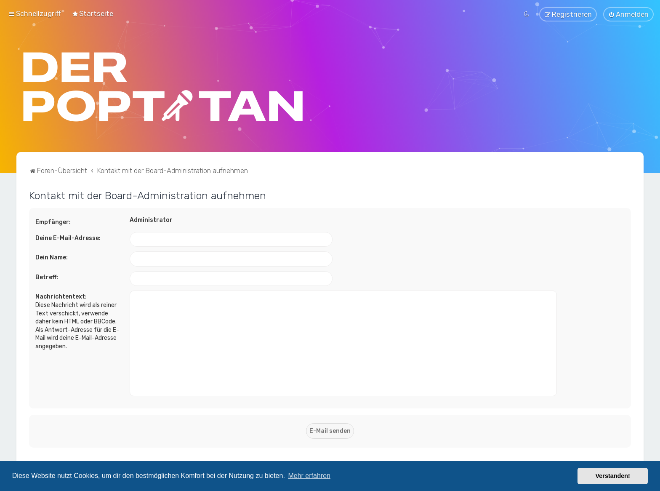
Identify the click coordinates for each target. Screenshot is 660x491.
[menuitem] (92, 13)
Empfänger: (53, 220)
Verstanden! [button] (613, 475)
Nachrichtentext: (61, 295)
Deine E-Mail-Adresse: (68, 236)
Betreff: (46, 276)
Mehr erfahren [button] (309, 475)
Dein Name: (51, 256)
